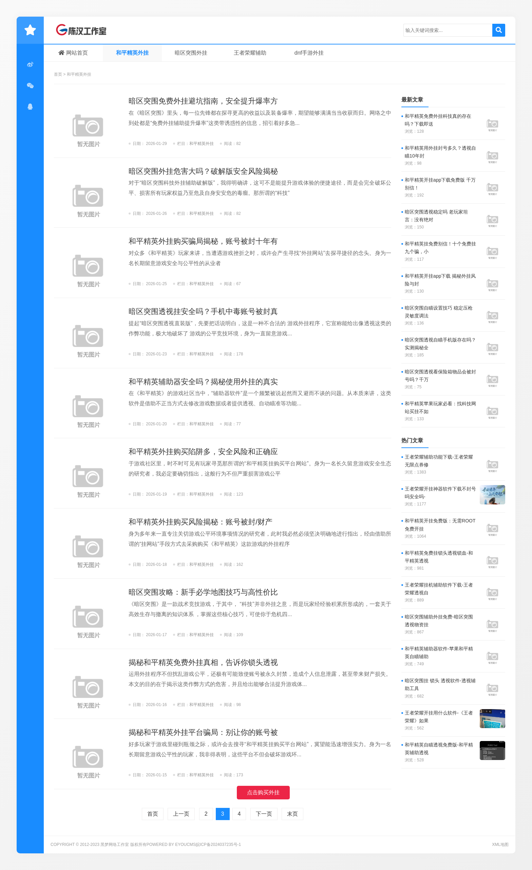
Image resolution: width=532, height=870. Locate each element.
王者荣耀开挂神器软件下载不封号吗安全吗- (440, 492)
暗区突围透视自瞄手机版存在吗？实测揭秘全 (440, 343)
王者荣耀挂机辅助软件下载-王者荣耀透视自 (439, 588)
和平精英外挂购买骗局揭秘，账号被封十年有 (203, 241)
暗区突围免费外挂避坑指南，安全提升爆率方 (203, 101)
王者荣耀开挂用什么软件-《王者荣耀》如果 (439, 716)
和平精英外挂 (132, 53)
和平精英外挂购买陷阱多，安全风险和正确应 (203, 451)
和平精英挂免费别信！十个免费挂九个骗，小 (440, 247)
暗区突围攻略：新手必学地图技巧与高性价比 (203, 592)
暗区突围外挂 (191, 53)
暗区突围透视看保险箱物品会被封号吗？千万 (440, 375)
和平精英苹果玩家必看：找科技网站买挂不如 (440, 407)
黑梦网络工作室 (86, 30)
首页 (58, 74)
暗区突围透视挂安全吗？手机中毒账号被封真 (203, 311)
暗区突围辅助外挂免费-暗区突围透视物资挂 (439, 620)
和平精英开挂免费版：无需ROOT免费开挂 (440, 524)
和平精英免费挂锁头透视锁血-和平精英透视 (439, 556)
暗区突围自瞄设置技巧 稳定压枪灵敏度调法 (439, 311)
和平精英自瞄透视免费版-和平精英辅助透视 (439, 748)
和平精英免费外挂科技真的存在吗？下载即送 (438, 120)
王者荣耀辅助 (250, 53)
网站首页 (73, 53)
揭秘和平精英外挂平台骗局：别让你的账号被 (203, 732)
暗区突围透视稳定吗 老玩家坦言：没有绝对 (436, 215)
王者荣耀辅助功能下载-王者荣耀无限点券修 (439, 460)
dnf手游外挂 (309, 53)
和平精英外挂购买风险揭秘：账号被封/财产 (200, 522)
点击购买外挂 (263, 792)
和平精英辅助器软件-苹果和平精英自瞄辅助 (439, 652)
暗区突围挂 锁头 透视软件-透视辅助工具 (440, 684)
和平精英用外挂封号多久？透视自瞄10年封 (440, 152)
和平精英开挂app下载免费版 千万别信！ (440, 183)
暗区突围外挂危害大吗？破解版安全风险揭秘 (203, 171)
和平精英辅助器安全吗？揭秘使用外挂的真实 (203, 381)
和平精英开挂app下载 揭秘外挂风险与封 (440, 279)
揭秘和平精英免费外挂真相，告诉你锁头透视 (203, 662)
